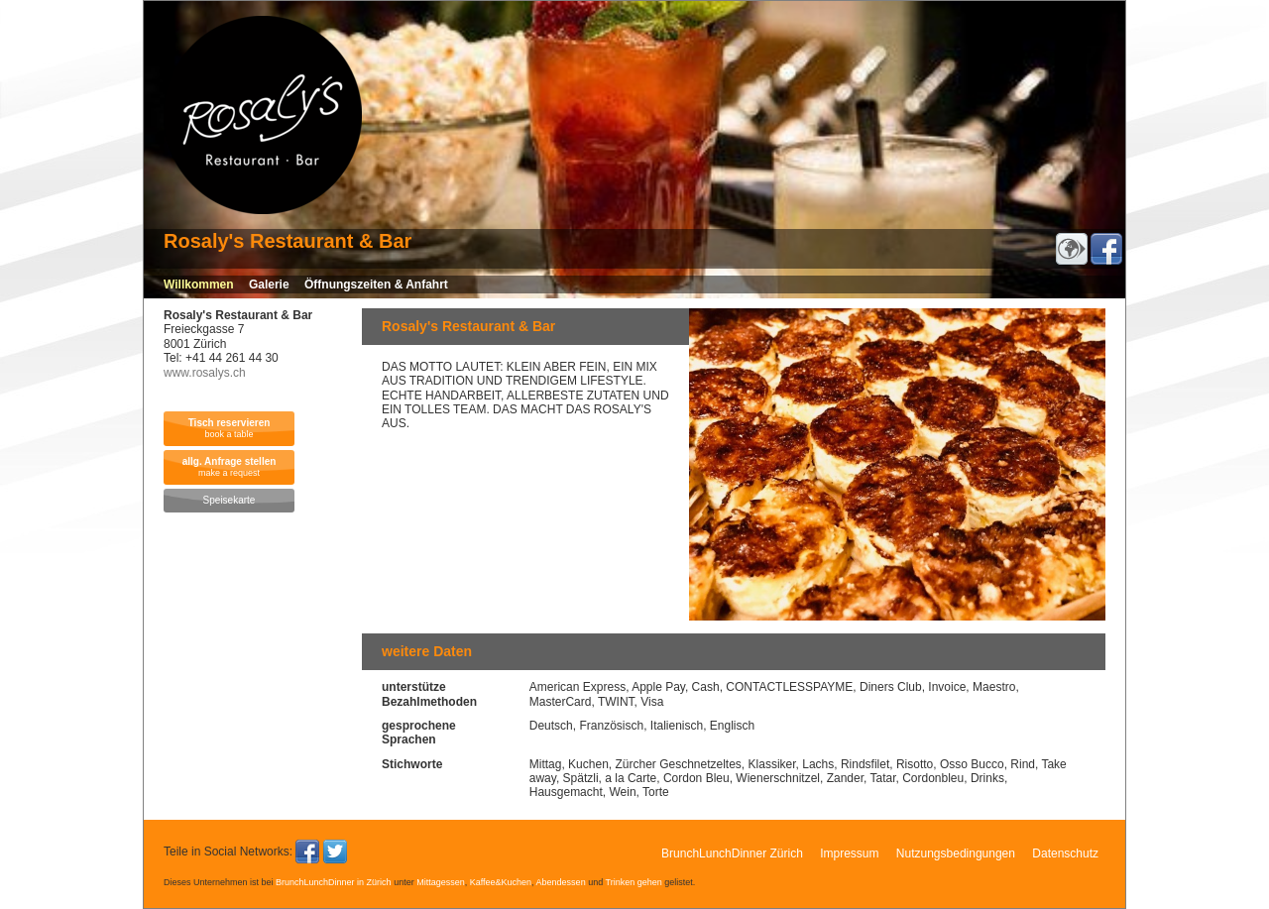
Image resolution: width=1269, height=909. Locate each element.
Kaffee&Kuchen (500, 882)
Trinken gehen (634, 882)
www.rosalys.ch (205, 373)
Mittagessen (440, 882)
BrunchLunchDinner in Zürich (334, 882)
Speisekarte (229, 500)
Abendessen (561, 882)
